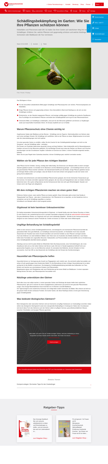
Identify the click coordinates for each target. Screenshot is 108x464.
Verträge (92, 11)
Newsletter (98, 39)
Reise (83, 11)
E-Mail (97, 28)
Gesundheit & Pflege (62, 11)
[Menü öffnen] (99, 4)
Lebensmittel (39, 11)
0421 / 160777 (99, 22)
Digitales (28, 11)
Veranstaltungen (100, 34)
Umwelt (50, 11)
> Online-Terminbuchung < (54, 4)
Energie (75, 11)
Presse (88, 4)
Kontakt (67, 4)
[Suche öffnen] (92, 4)
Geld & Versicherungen (14, 11)
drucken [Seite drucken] (35, 44)
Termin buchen (99, 17)
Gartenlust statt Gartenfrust (73, 369)
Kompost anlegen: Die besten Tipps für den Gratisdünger (36, 384)
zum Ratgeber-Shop (40, 438)
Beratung (75, 4)
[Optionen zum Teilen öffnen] (43, 44)
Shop (82, 4)
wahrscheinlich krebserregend (81, 214)
